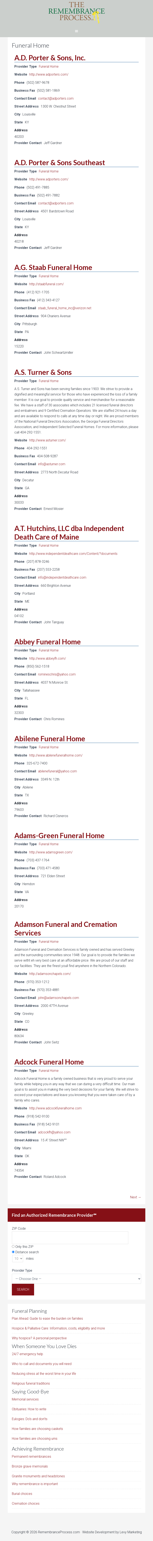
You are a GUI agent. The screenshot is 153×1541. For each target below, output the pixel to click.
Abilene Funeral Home (49, 737)
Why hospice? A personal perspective (39, 1336)
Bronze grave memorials (30, 1464)
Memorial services (25, 1397)
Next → (135, 1195)
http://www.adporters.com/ (49, 74)
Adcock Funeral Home (49, 1059)
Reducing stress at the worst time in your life (44, 1371)
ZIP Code (19, 1226)
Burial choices (22, 1491)
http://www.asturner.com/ (47, 439)
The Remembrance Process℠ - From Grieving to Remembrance (76, 12)
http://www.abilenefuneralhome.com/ (56, 754)
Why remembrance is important (35, 1482)
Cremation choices (25, 1501)
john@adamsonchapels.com (59, 996)
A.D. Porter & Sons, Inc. (49, 57)
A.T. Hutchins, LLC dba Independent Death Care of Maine (69, 531)
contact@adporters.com (56, 98)
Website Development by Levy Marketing (112, 1530)
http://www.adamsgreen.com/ (51, 850)
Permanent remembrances (31, 1454)
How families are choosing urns (34, 1436)
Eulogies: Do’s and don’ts (29, 1417)
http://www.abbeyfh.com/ (48, 657)
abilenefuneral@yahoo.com (58, 770)
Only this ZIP (22, 1244)
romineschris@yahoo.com (57, 673)
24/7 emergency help (27, 1352)
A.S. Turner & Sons (43, 371)
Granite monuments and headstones (38, 1474)
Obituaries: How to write (29, 1407)
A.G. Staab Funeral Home (53, 266)
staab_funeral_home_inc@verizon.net (65, 307)
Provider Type (22, 1268)
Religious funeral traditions (31, 1381)
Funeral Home (49, 66)
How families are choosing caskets (37, 1426)
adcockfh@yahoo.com (55, 1130)
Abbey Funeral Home (47, 640)
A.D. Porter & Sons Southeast (59, 162)
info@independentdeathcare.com (62, 576)
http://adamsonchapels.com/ (50, 972)
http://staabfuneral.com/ (47, 283)
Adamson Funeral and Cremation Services (65, 926)
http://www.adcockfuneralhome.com (56, 1106)
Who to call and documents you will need (42, 1362)
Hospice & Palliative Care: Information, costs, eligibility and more (58, 1326)
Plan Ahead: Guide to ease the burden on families (47, 1316)
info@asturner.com (52, 463)
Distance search (25, 1250)
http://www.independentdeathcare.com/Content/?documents (73, 553)
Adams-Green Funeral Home (59, 833)
